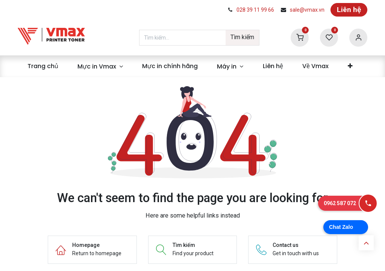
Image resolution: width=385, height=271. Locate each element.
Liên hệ (349, 9)
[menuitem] (43, 66)
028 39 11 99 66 (255, 10)
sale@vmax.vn (307, 10)
